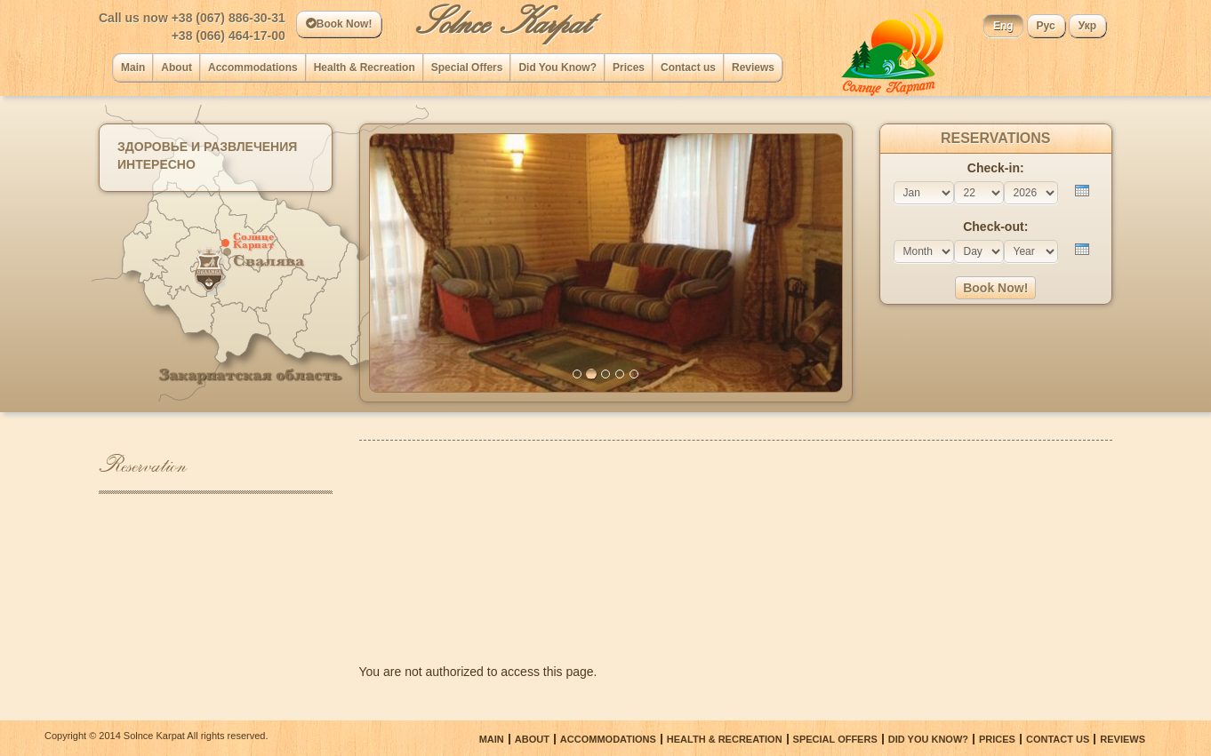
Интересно (156, 164)
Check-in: (995, 168)
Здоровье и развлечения (207, 146)
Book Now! (339, 24)
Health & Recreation (364, 67)
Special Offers (467, 67)
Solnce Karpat (502, 22)
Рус (1046, 26)
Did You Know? (557, 67)
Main (133, 67)
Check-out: (995, 226)
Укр (1087, 26)
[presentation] (1082, 190)
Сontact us (688, 67)
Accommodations (253, 67)
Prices (629, 67)
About (176, 67)
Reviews (753, 67)
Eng (1003, 26)
